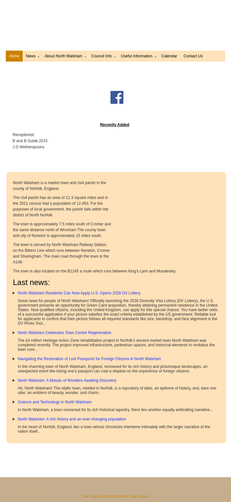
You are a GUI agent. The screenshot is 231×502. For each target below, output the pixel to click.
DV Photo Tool (30, 323)
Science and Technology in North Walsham (54, 402)
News (32, 56)
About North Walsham (65, 56)
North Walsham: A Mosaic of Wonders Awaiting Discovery (67, 380)
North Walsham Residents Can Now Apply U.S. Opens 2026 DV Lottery (79, 293)
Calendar (169, 56)
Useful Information (138, 56)
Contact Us (193, 56)
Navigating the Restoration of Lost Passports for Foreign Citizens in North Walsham (89, 359)
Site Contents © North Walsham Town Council (116, 496)
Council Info (102, 56)
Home (14, 56)
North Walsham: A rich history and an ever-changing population (72, 419)
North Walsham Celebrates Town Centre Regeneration (64, 332)
